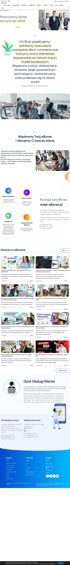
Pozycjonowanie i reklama (11, 471)
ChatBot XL (24, 5)
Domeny (39, 5)
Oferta (52, 5)
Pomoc (27, 463)
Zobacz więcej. (44, 485)
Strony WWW (16, 5)
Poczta (27, 469)
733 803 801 (4, 1)
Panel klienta (28, 467)
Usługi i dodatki (9, 478)
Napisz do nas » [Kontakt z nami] (50, 467)
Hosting (45, 5)
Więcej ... (32, 281)
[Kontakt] (46, 467)
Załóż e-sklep (7, 5)
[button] (17, 27)
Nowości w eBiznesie (13, 250)
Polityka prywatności (30, 472)
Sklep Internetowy (8, 196)
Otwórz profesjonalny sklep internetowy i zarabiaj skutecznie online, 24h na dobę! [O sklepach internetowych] (8, 201)
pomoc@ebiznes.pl (49, 470)
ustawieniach (52, 563)
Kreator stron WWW (10, 467)
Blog (56, 5)
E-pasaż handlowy (9, 465)
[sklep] (3, 8)
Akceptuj (60, 563)
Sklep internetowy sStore (11, 463)
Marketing (32, 5)
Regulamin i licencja (30, 474)
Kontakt (61, 5)
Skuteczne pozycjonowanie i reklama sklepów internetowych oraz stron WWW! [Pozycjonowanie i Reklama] (26, 229)
